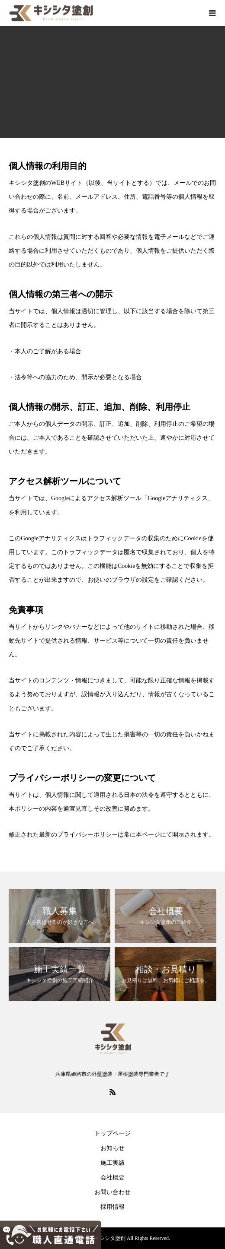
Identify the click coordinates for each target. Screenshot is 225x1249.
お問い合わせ (112, 1192)
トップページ (112, 1133)
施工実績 (112, 1163)
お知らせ (112, 1148)
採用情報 (112, 1207)
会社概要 (112, 1177)
